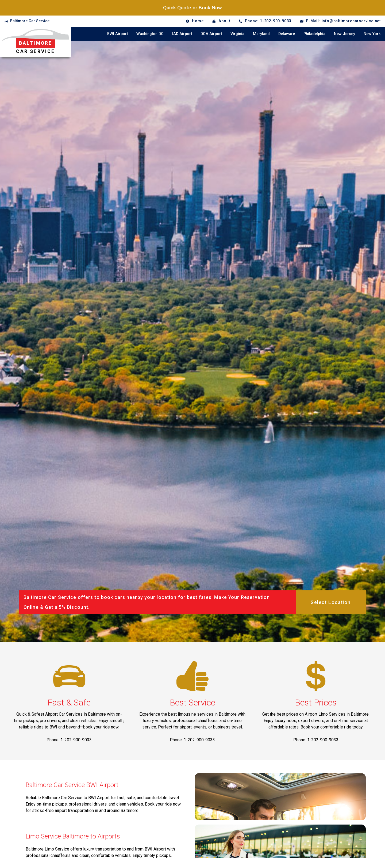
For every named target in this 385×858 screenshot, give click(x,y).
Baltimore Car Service (29, 21)
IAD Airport (182, 34)
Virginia (237, 34)
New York (372, 34)
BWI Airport (117, 34)
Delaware (286, 34)
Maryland (261, 34)
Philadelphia (314, 34)
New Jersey (344, 34)
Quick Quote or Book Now (192, 8)
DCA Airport (211, 34)
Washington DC (150, 34)
